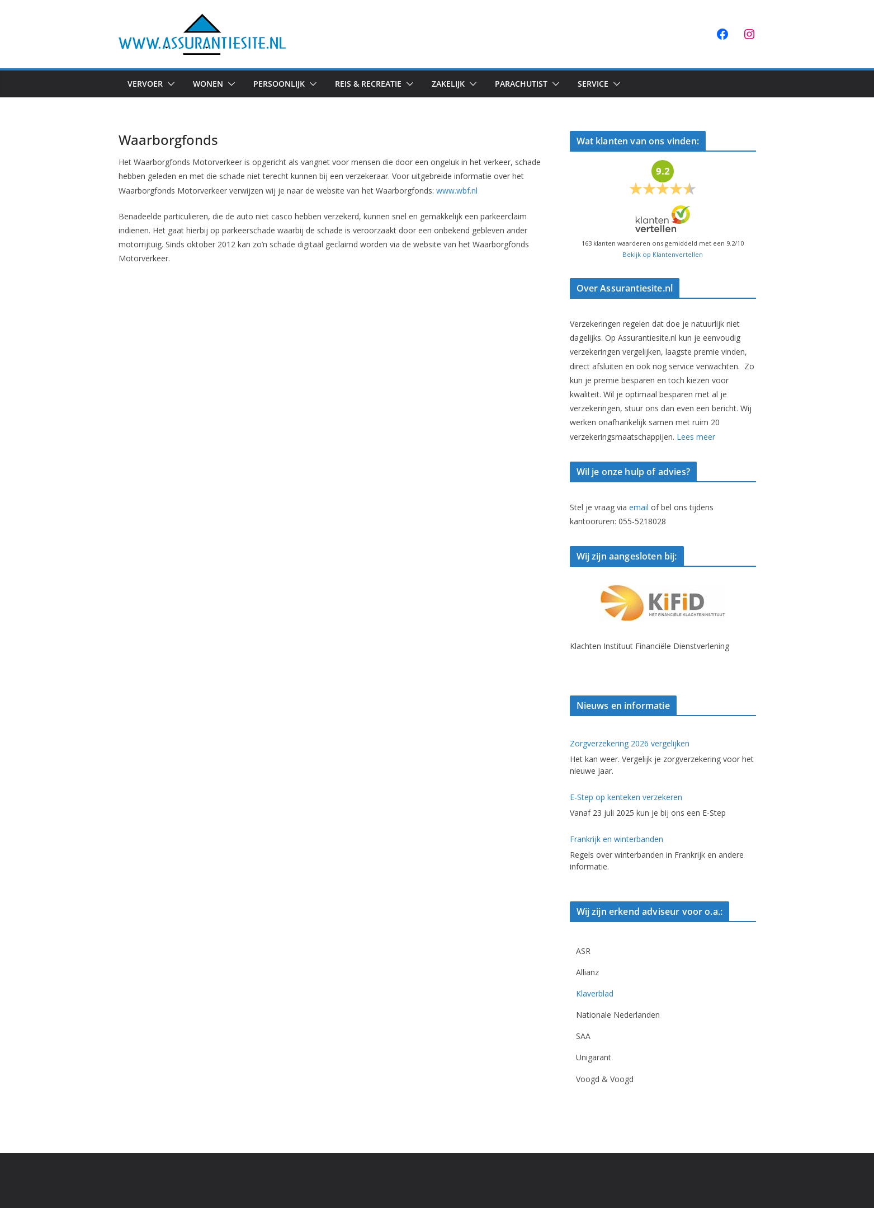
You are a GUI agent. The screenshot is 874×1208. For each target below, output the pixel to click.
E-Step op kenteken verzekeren (626, 797)
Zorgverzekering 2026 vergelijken (629, 743)
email (639, 507)
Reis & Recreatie (368, 83)
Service (593, 83)
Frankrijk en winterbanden (616, 839)
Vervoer (145, 83)
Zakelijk (448, 83)
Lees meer (696, 436)
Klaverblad (594, 993)
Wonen (208, 83)
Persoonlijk (279, 83)
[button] (169, 84)
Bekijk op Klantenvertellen (662, 254)
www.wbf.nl (457, 190)
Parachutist (521, 83)
